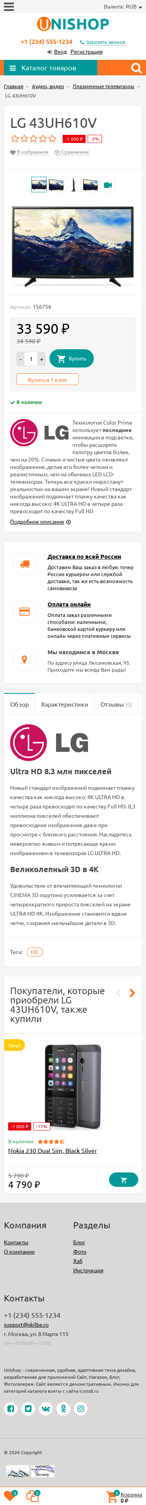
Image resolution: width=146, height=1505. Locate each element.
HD (35, 951)
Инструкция (88, 1269)
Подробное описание (37, 521)
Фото (79, 1251)
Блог (79, 1241)
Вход (60, 51)
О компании (19, 1251)
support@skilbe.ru (26, 1324)
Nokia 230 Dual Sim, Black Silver (52, 1150)
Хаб (78, 1260)
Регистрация (86, 51)
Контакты (16, 1241)
